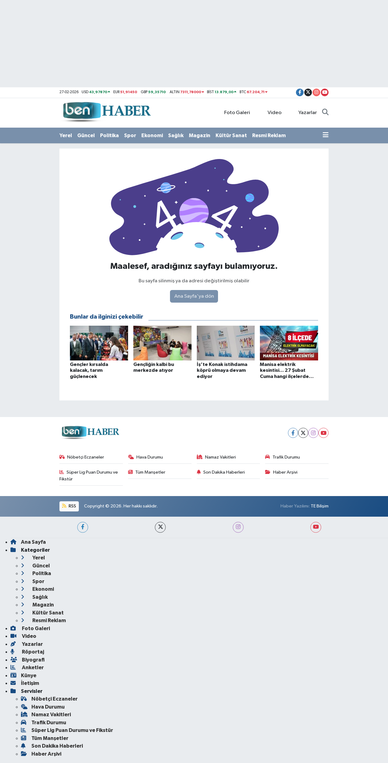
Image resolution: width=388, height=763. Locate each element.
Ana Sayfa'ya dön (194, 296)
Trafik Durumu (282, 457)
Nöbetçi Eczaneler (81, 457)
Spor (130, 135)
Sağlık (176, 135)
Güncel (86, 135)
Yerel (65, 135)
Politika (109, 135)
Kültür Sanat (231, 135)
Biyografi (27, 659)
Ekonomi (152, 135)
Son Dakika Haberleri (221, 472)
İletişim (24, 683)
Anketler (27, 667)
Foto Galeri (234, 112)
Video (271, 112)
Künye (23, 675)
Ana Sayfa (28, 542)
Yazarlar (304, 112)
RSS (69, 506)
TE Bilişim (320, 506)
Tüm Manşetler (147, 472)
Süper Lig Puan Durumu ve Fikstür (88, 475)
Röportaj (27, 651)
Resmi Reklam (269, 135)
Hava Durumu (145, 457)
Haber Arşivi (281, 472)
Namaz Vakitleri (216, 457)
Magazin (199, 135)
